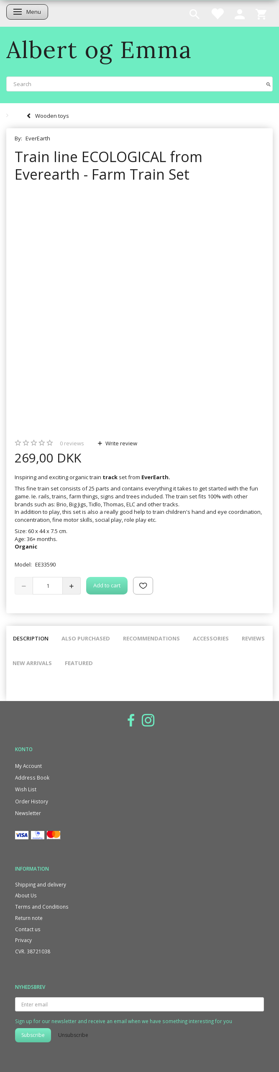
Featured (79, 663)
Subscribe (33, 1035)
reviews (72, 443)
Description (31, 638)
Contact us (28, 929)
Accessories (211, 638)
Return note (29, 918)
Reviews (253, 638)
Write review (120, 443)
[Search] (268, 84)
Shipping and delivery (40, 884)
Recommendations (151, 638)
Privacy (23, 940)
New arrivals (32, 663)
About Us (26, 895)
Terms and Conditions (42, 906)
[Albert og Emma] (99, 49)
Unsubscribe (73, 1035)
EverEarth (38, 138)
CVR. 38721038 (32, 951)
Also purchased (85, 638)
